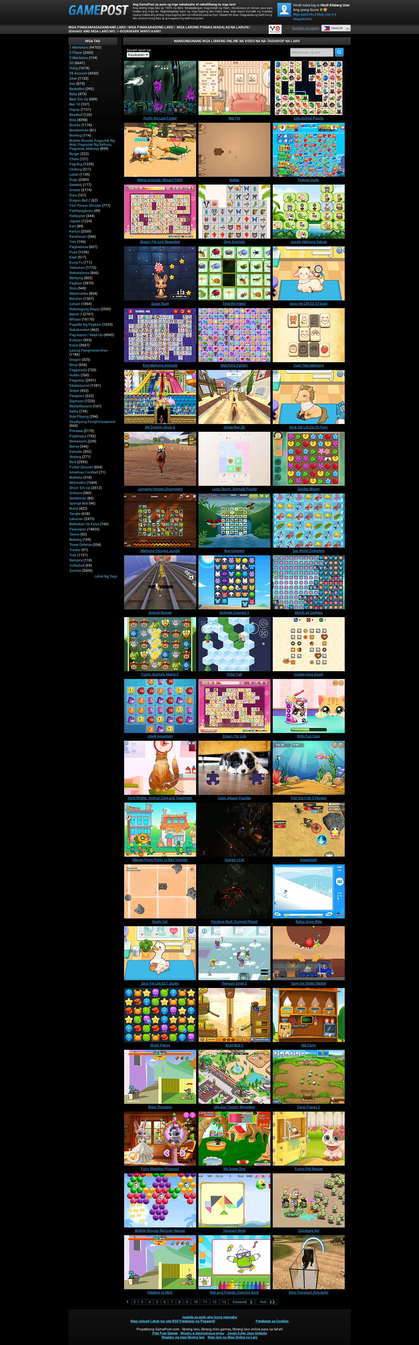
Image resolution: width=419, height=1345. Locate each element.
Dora (73, 195)
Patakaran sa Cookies (272, 1321)
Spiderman (77, 498)
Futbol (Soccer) (81, 467)
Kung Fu (76, 262)
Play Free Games (165, 1333)
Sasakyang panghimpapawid (92, 422)
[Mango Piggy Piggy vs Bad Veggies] (160, 829)
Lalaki (74, 174)
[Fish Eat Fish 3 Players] (308, 767)
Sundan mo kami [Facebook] (305, 28)
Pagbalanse (78, 247)
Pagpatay (77, 380)
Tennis (74, 534)
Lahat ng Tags (105, 576)
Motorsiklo (77, 483)
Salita (73, 411)
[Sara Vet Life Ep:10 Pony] (308, 397)
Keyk (73, 257)
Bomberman (79, 130)
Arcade (74, 190)
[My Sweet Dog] (234, 1138)
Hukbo (74, 375)
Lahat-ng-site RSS (164, 1321)
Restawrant (78, 441)
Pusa (73, 252)
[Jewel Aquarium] (160, 706)
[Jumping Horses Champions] (160, 458)
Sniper (74, 391)
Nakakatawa (79, 273)
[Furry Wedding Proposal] (160, 1138)
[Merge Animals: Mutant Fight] (160, 149)
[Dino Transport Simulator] (308, 1262)
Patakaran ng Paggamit (197, 1321)
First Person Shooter (85, 206)
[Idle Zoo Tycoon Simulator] (234, 1076)
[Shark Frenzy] (160, 1015)
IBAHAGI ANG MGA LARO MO (92, 31)
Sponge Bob (78, 503)
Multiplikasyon (80, 406)
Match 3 (75, 314)
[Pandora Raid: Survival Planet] (234, 891)
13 (224, 1302)
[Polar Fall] (234, 644)
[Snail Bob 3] (234, 1015)
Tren (72, 242)
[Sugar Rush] (160, 273)
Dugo (73, 180)
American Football (83, 472)
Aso (72, 84)
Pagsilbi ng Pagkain (85, 325)
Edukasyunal (79, 385)
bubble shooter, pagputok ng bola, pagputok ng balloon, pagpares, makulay (92, 145)
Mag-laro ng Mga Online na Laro (232, 1337)
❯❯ (266, 1301)
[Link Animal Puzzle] (308, 88)
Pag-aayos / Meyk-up (86, 335)
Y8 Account (78, 73)
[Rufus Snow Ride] (308, 891)
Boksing (75, 540)
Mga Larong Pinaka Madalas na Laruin (212, 27)
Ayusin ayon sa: (139, 50)
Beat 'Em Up (78, 99)
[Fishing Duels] (308, 149)
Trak (72, 555)
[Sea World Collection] (308, 520)
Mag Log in (325, 14)
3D (71, 63)
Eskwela (75, 452)
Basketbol (77, 89)
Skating (75, 457)
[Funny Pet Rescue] (308, 1138)
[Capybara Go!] (308, 1200)
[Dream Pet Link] (234, 706)
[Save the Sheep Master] (308, 953)
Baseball (76, 115)
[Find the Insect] (234, 273)
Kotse (73, 345)
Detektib (75, 185)
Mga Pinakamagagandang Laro (97, 27)
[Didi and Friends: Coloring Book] (234, 1262)
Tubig (73, 68)
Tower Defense (80, 545)
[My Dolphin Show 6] (160, 397)
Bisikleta (75, 477)
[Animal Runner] (160, 582)
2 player (75, 53)
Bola (72, 120)
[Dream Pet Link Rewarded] (160, 211)
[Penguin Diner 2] (234, 953)
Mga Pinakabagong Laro (150, 27)
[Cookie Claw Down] (308, 644)
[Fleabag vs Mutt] (160, 1262)
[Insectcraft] (308, 829)
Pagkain (75, 283)
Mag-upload (139, 1321)
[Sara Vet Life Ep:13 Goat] (308, 273)
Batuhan (76, 299)
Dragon (75, 360)
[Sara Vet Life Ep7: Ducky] (160, 953)
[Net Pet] (234, 88)
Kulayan (75, 340)
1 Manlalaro (78, 47)
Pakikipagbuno (81, 211)
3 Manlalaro (78, 58)
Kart (72, 226)
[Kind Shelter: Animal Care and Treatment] (160, 767)
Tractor (75, 550)
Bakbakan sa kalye (84, 524)
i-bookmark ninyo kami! (139, 31)
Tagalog (333, 28)
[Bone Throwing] (160, 1076)
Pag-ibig (75, 164)
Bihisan (75, 319)
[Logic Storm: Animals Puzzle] (234, 458)
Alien (73, 78)
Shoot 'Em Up (79, 488)
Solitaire (75, 493)
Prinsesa (76, 431)
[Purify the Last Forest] (160, 88)
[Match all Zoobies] (308, 582)
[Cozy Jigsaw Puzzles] (234, 767)
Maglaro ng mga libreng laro (183, 1337)
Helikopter (77, 216)
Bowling (75, 135)
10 (196, 1302)
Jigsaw (75, 221)
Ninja (73, 365)
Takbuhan (77, 268)
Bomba (75, 125)
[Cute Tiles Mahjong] (308, 335)
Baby (73, 94)
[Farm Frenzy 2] (308, 1076)
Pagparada (78, 370)
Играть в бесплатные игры (202, 1333)
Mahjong (76, 278)
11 (205, 1302)
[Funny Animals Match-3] (160, 644)
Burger (74, 154)
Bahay (74, 446)
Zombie (75, 571)
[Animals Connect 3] (234, 582)
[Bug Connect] (234, 520)
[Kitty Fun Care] (308, 706)
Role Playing (79, 417)
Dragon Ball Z (79, 200)
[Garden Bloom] (308, 458)
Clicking (75, 169)
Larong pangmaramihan (88, 350)
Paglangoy (77, 436)
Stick (73, 288)
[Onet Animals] (234, 211)
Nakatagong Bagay (84, 309)
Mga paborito (303, 14)
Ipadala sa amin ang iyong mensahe (209, 1317)
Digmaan (76, 401)
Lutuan (74, 304)
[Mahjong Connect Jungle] (160, 520)
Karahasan (78, 237)
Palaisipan (77, 529)
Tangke (75, 514)
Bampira (76, 560)
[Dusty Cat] (160, 891)
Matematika (78, 293)
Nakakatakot (79, 330)
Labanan (76, 519)
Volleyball (77, 565)
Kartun (74, 231)
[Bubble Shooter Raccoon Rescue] (160, 1200)
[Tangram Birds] (234, 1200)
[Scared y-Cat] (234, 829)
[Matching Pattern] (234, 335)
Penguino (76, 396)
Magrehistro (302, 19)
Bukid (73, 508)
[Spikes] (234, 149)
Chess (74, 159)
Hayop (74, 110)
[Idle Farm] (308, 1015)
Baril (72, 462)
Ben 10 (74, 104)
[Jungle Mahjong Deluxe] (308, 211)
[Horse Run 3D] (234, 397)
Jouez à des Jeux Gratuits (247, 1333)
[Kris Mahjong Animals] (160, 335)
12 (215, 1302)
